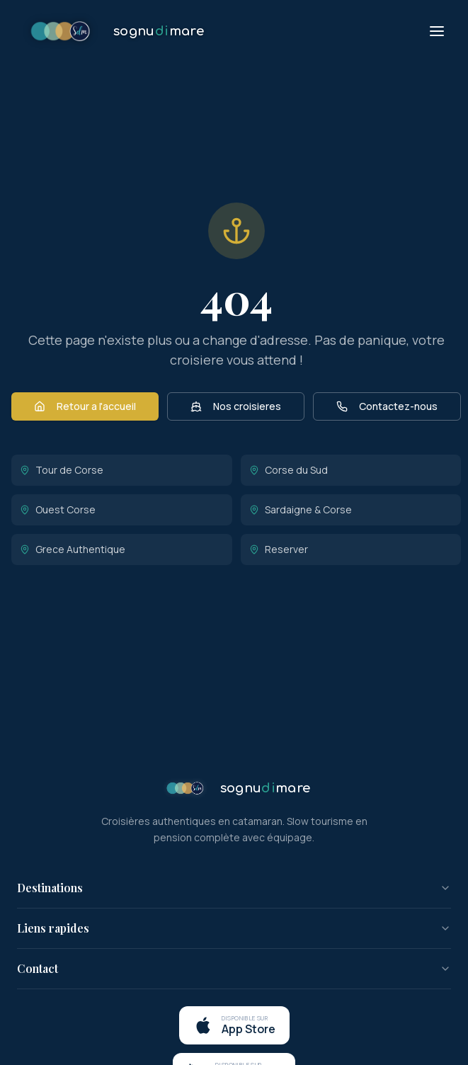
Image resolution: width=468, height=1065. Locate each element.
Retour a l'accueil (85, 406)
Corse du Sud (288, 470)
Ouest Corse (58, 509)
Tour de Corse (61, 470)
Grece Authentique (72, 549)
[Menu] (437, 31)
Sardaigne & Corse (300, 509)
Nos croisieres (235, 406)
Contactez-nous (387, 406)
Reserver (278, 549)
